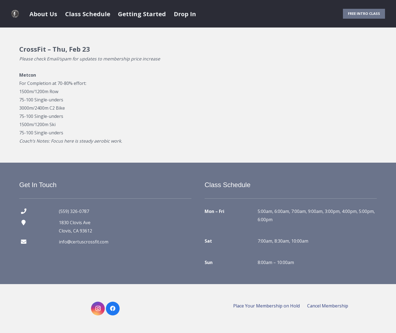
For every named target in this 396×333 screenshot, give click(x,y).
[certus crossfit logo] (15, 14)
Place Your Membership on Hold (266, 306)
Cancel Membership (327, 306)
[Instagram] (98, 308)
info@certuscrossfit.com (83, 242)
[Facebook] (113, 308)
